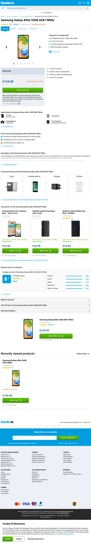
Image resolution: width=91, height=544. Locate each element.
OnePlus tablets (67, 462)
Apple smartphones (37, 454)
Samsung (15, 16)
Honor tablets (67, 460)
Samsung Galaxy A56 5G (8, 460)
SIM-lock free (54, 52)
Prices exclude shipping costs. (64, 511)
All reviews (5, 294)
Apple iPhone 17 (5, 454)
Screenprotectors (5, 474)
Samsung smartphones (38, 456)
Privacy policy (5, 493)
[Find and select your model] (47, 8)
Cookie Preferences (50, 515)
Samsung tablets (68, 456)
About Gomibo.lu (26, 515)
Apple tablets (67, 454)
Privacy (35, 515)
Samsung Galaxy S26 (7, 458)
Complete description (9, 164)
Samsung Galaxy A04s (26, 16)
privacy (56, 534)
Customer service (39, 470)
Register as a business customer (72, 474)
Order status (35, 474)
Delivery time (35, 476)
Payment (34, 472)
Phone (8, 16)
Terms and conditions (63, 515)
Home (2, 16)
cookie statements (68, 534)
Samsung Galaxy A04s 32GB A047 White (46, 16)
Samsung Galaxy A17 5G (8, 466)
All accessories (5, 483)
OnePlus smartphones (38, 458)
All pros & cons (7, 146)
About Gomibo (5, 489)
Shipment (34, 478)
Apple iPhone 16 (5, 456)
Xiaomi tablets (67, 458)
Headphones (4, 479)
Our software (4, 491)
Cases (2, 472)
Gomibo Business (68, 472)
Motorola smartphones (38, 460)
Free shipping (12, 255)
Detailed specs (7, 126)
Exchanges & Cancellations (39, 479)
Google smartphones (38, 462)
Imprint (41, 515)
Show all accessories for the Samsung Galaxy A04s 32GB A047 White (24, 199)
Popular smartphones (10, 452)
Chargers (3, 476)
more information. (64, 513)
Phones (35, 452)
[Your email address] (35, 438)
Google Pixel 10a (5, 462)
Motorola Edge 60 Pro (7, 464)
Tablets (66, 452)
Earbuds (3, 478)
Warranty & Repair (37, 481)
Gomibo (4, 487)
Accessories (6, 470)
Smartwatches (5, 481)
